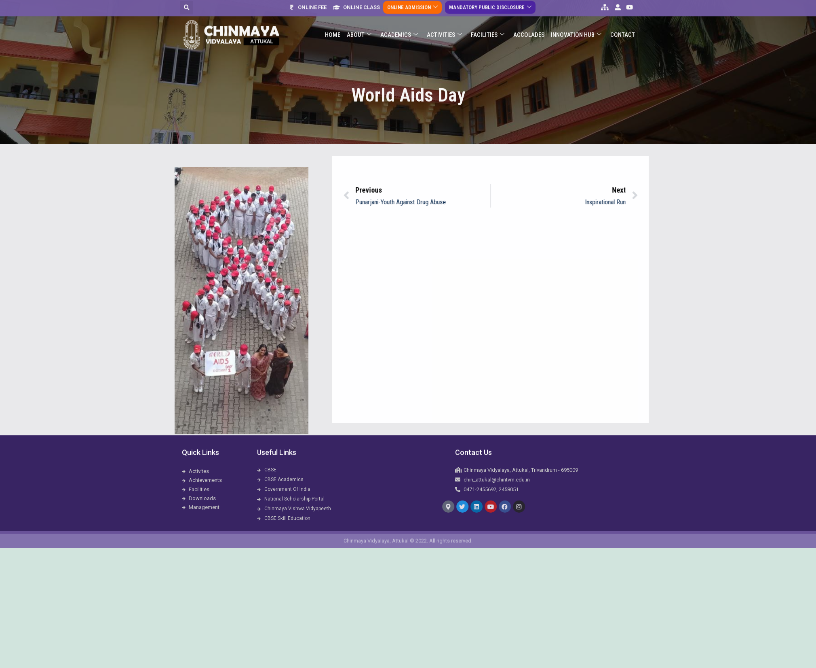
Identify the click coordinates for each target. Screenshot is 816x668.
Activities (444, 19)
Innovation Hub (576, 19)
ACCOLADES (528, 19)
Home (332, 19)
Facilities (487, 19)
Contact (622, 19)
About (359, 19)
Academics (399, 19)
